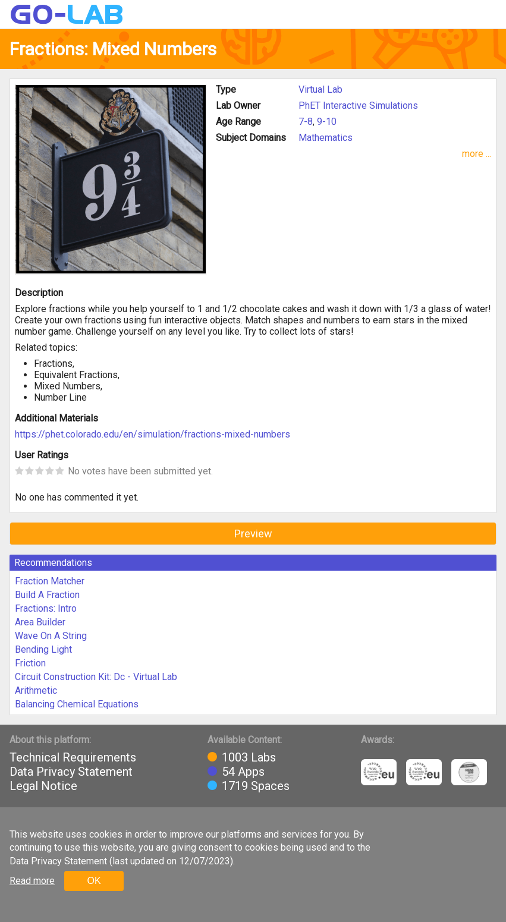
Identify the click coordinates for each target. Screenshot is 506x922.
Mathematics (325, 137)
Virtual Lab (320, 89)
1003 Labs (249, 757)
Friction (30, 663)
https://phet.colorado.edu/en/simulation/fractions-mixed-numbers (152, 434)
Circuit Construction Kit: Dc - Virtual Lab (96, 676)
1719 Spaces (256, 786)
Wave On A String (51, 635)
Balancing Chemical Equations (77, 704)
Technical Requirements (73, 757)
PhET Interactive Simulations (358, 105)
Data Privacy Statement (71, 771)
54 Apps (243, 771)
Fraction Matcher (49, 581)
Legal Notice (43, 786)
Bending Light (43, 649)
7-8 (305, 121)
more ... (476, 153)
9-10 (327, 121)
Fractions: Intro (46, 608)
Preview (253, 533)
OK (93, 881)
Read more (32, 880)
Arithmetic (36, 690)
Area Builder (40, 622)
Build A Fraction (47, 594)
